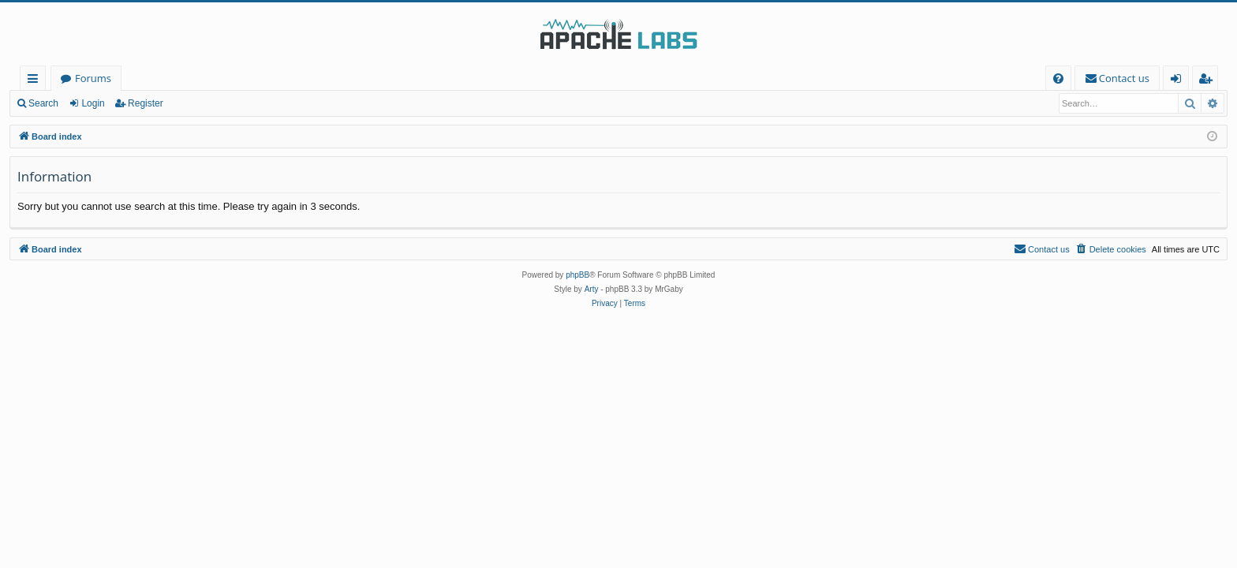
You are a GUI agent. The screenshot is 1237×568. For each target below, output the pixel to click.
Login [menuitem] (1179, 81)
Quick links (36, 81)
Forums (93, 78)
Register (145, 103)
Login (92, 103)
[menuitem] (1058, 78)
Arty (592, 289)
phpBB (577, 275)
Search (43, 103)
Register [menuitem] (1208, 81)
